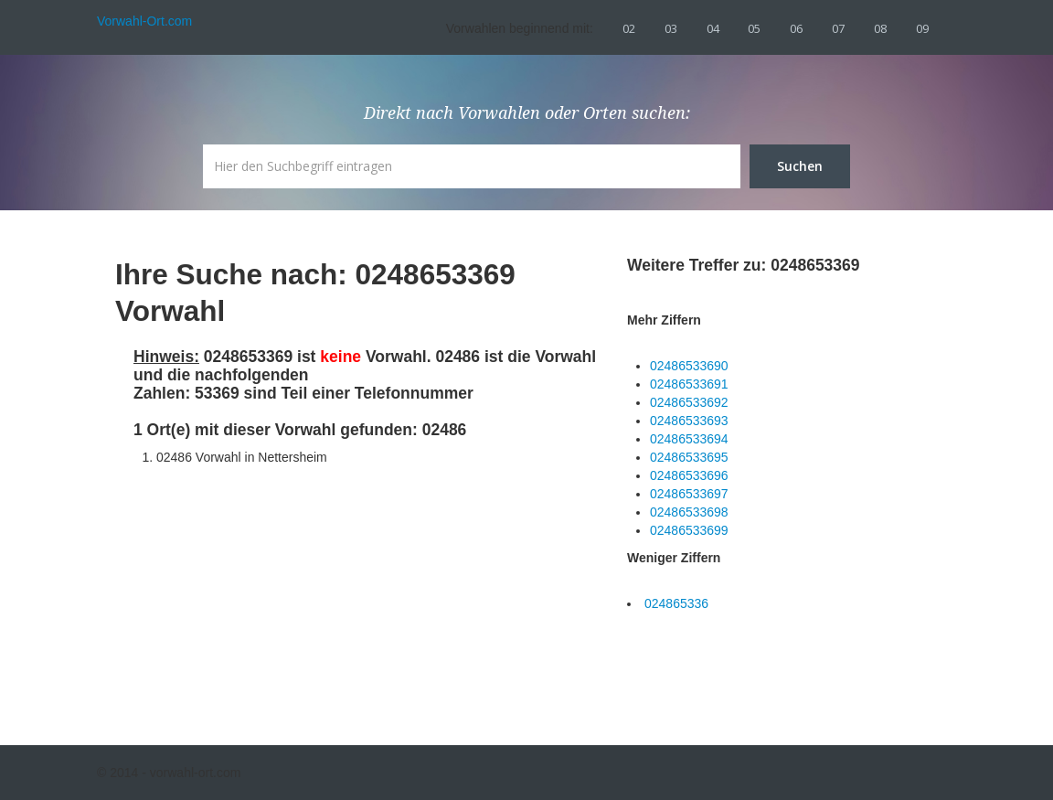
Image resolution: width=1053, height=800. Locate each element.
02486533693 (689, 420)
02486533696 (689, 475)
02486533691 (689, 384)
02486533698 (689, 512)
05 (754, 28)
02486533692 (689, 402)
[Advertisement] (270, 589)
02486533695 (689, 457)
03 (671, 28)
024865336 (676, 603)
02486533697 (689, 493)
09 (922, 28)
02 (628, 28)
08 (880, 28)
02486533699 (689, 530)
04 (713, 28)
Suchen (800, 166)
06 (796, 28)
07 (838, 28)
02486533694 (689, 439)
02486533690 (689, 365)
